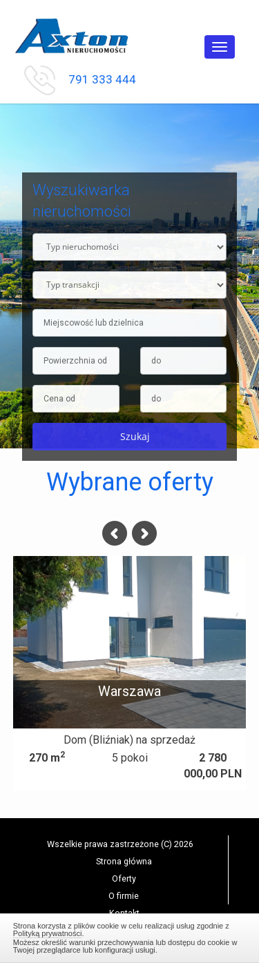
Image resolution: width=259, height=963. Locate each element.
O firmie (123, 896)
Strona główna (124, 861)
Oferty (124, 878)
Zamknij (130, 936)
